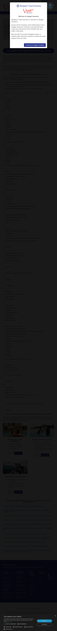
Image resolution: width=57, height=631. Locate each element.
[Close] (50, 6)
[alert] (28, 622)
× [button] (55, 615)
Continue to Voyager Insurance (36, 45)
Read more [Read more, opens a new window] (9, 621)
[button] (19, 629)
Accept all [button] (44, 620)
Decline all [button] (44, 624)
